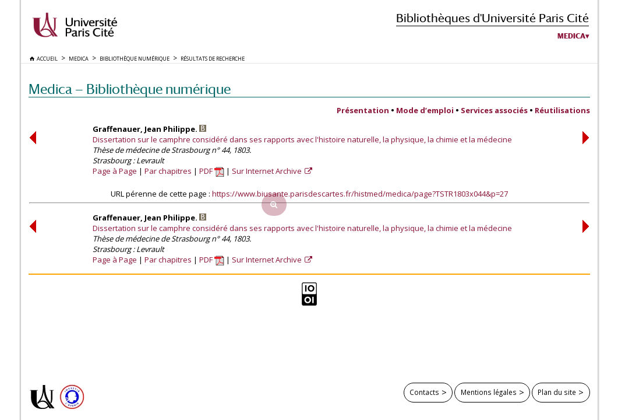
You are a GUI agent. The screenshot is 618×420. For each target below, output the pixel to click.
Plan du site (557, 392)
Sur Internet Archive (267, 171)
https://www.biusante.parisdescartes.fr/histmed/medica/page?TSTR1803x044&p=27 (360, 193)
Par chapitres (168, 171)
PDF (211, 171)
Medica (571, 36)
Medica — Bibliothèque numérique (130, 89)
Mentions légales (489, 392)
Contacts (424, 392)
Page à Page (115, 171)
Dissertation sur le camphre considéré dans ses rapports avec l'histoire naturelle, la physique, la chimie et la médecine (302, 139)
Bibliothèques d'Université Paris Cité (492, 17)
